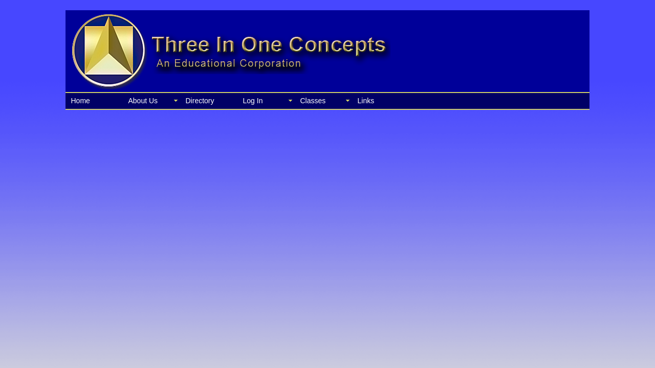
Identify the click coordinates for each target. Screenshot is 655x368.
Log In (253, 101)
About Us (143, 101)
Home (80, 101)
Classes (313, 101)
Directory (200, 101)
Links (366, 101)
